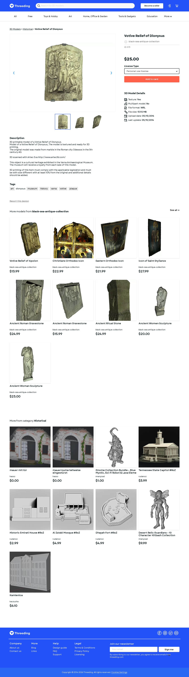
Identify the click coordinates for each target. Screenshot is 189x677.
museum (32, 188)
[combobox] (151, 71)
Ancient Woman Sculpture (26, 386)
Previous (14, 73)
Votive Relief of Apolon (24, 261)
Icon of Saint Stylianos (152, 261)
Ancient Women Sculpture (155, 323)
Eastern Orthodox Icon (110, 261)
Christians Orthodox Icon (68, 261)
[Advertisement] (151, 160)
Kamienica (16, 595)
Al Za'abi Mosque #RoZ (66, 533)
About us (14, 647)
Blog (33, 647)
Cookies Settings (119, 672)
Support (57, 654)
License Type (131, 66)
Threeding (20, 6)
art (12, 188)
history (44, 188)
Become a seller (151, 5)
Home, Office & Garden (95, 16)
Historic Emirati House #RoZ (27, 533)
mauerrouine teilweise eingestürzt (66, 471)
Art (70, 16)
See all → (174, 210)
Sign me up (169, 650)
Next (111, 73)
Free (30, 16)
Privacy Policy (82, 651)
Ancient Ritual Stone (108, 323)
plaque (73, 188)
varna (54, 188)
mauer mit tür (18, 470)
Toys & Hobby (51, 16)
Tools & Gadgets (127, 16)
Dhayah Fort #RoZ (106, 533)
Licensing (80, 654)
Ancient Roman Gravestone (27, 323)
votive (63, 188)
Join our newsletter (122, 643)
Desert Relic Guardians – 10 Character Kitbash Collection (157, 534)
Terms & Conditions (85, 647)
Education (152, 16)
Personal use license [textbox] (137, 71)
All (15, 16)
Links (34, 651)
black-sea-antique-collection (144, 41)
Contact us (15, 651)
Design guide (60, 647)
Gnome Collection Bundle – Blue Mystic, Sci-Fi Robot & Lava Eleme (116, 471)
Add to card (151, 79)
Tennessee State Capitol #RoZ (157, 470)
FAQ (55, 651)
